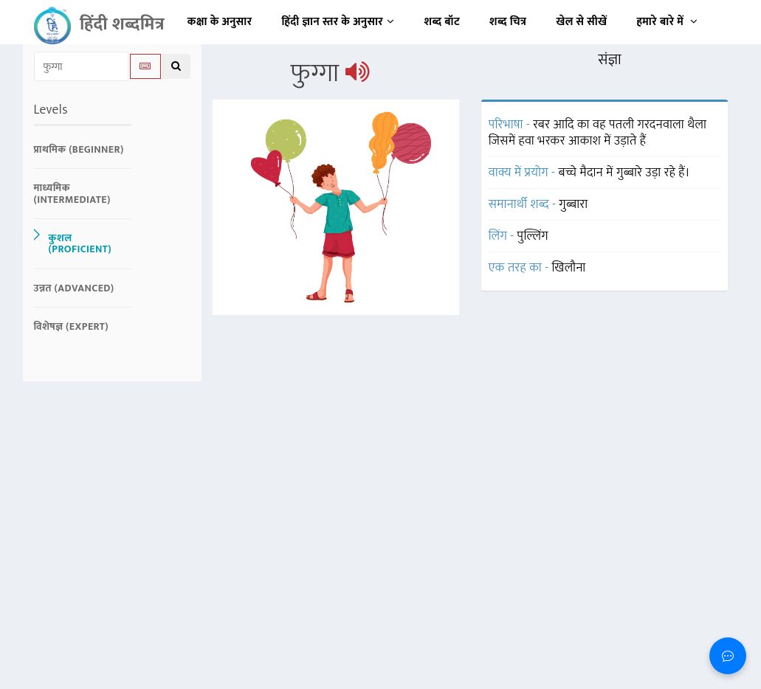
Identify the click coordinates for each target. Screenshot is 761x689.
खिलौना (569, 267)
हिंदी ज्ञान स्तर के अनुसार (338, 22)
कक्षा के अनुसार (219, 22)
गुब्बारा (573, 204)
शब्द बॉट (442, 22)
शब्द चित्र (507, 22)
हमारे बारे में (667, 22)
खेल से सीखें (581, 22)
